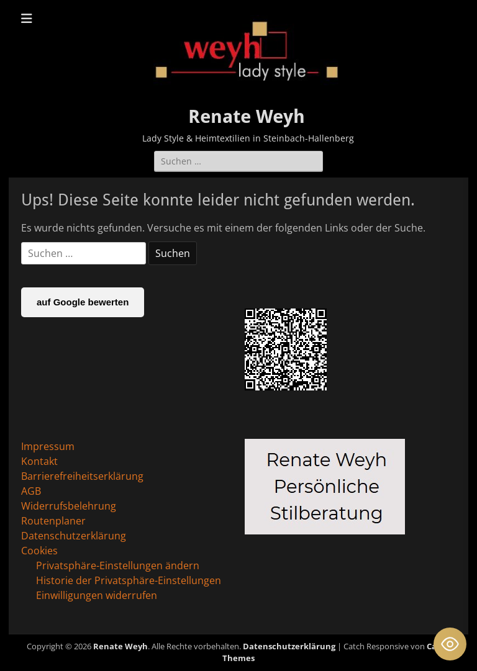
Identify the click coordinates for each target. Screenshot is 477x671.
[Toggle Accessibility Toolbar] (450, 644)
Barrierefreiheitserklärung (82, 476)
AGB (31, 491)
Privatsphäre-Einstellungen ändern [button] (117, 565)
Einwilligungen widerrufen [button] (96, 595)
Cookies (39, 550)
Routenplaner (53, 521)
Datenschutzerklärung (73, 536)
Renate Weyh (246, 116)
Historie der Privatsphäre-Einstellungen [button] (128, 580)
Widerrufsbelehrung (68, 506)
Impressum (48, 446)
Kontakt (39, 461)
